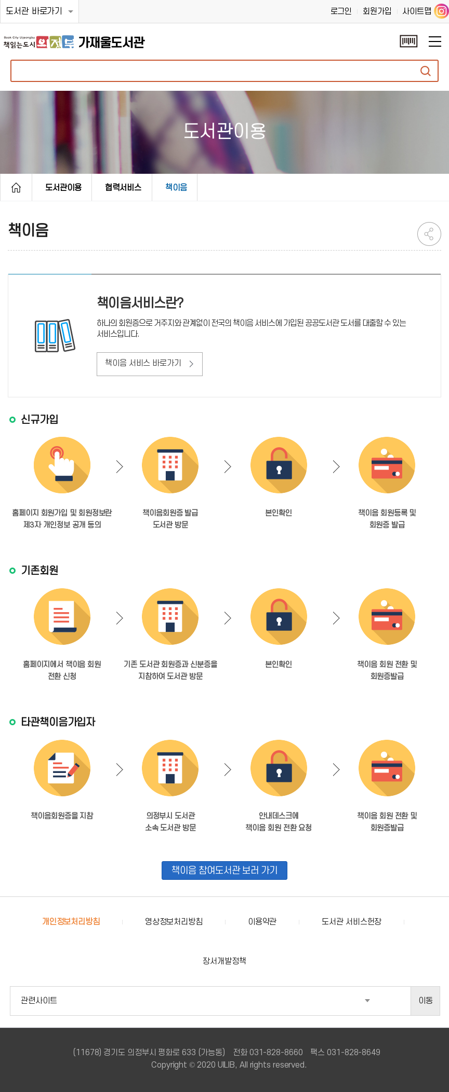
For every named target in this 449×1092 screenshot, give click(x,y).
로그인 (341, 11)
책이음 (176, 187)
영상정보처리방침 (174, 922)
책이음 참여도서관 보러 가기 (224, 870)
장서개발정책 (224, 961)
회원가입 (377, 11)
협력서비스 (123, 187)
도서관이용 (63, 187)
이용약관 (262, 922)
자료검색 (426, 71)
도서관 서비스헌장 (351, 922)
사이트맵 (416, 11)
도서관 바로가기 (34, 11)
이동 (425, 1000)
